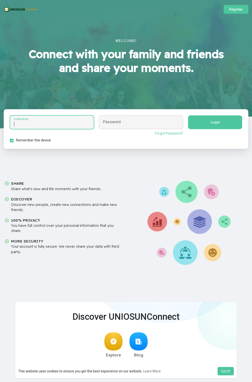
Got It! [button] (225, 371)
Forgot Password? (169, 133)
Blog (138, 344)
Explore (113, 344)
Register (236, 9)
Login (215, 122)
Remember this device (33, 140)
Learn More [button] (152, 371)
